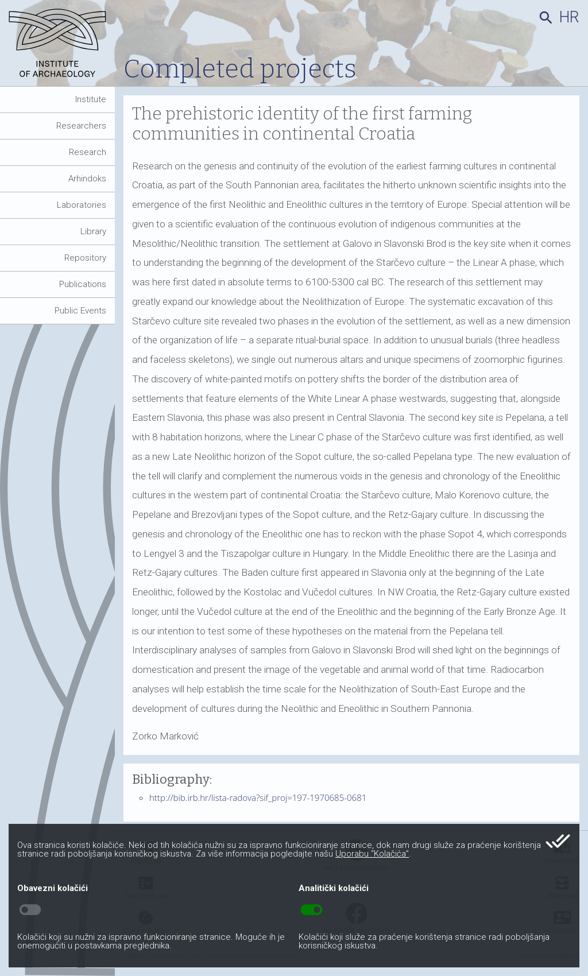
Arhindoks (87, 178)
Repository (85, 258)
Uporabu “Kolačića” (372, 854)
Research (87, 152)
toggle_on (311, 910)
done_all (558, 841)
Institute (90, 99)
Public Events (80, 310)
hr (569, 17)
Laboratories (81, 205)
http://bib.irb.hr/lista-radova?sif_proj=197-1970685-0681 (257, 797)
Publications (82, 284)
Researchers (81, 126)
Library (93, 231)
